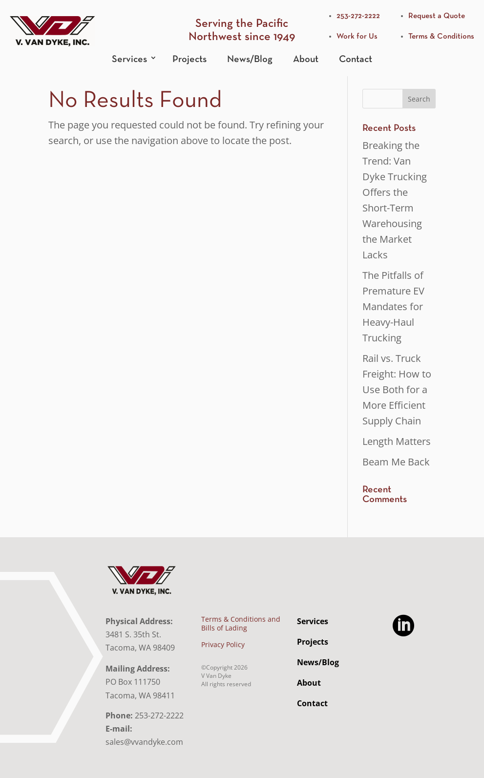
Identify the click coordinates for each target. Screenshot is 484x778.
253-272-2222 (358, 16)
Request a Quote (436, 16)
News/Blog (250, 59)
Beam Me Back (396, 461)
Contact (355, 59)
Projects (189, 59)
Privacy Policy (223, 644)
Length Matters (396, 441)
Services (129, 59)
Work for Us (357, 37)
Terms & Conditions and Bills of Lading (240, 623)
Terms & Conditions (441, 37)
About (305, 59)
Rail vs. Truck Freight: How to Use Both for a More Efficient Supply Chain (396, 389)
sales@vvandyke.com (144, 741)
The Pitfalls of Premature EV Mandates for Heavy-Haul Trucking (393, 306)
